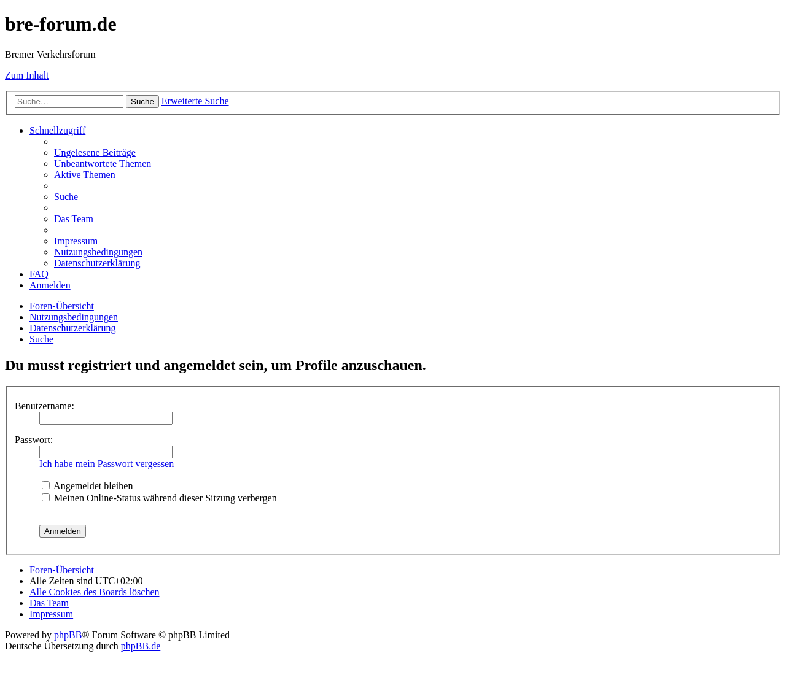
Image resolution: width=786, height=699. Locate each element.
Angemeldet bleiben (87, 486)
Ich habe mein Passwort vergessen (106, 463)
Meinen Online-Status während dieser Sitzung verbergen (159, 498)
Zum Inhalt (27, 75)
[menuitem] (95, 152)
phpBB (68, 635)
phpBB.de (140, 646)
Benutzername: (44, 406)
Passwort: (34, 439)
